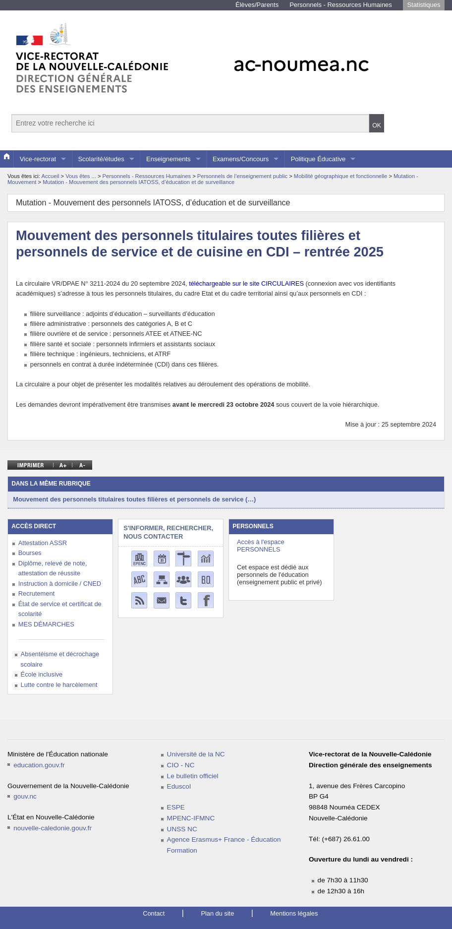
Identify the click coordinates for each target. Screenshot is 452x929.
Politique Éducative (318, 159)
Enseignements (168, 159)
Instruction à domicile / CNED (59, 583)
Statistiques (423, 4)
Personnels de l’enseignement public (243, 176)
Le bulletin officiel (193, 776)
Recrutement (36, 593)
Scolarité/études (101, 159)
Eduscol (179, 786)
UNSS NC (182, 829)
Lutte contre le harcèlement (59, 684)
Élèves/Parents (257, 4)
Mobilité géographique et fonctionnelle (341, 176)
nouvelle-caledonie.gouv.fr (52, 828)
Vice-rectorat (38, 159)
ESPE (176, 807)
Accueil (50, 176)
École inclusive (42, 674)
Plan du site (217, 913)
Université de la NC (196, 754)
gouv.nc (25, 796)
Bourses (30, 553)
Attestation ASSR (42, 543)
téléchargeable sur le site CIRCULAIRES (246, 283)
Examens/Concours (241, 159)
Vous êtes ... (81, 176)
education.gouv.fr (38, 765)
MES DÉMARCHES (46, 624)
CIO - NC (181, 765)
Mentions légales (294, 913)
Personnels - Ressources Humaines (340, 4)
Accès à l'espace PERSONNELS (260, 545)
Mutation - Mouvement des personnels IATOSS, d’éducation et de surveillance (138, 182)
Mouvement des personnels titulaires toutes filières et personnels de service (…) (134, 499)
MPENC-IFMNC (191, 818)
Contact (154, 913)
